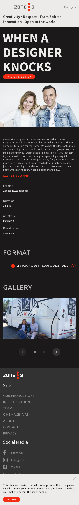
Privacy (10, 433)
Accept (12, 499)
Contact (10, 427)
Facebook (17, 453)
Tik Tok (16, 467)
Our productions (19, 395)
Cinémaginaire (16, 414)
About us (11, 421)
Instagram (17, 460)
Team (7, 408)
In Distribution (16, 402)
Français (70, 7)
